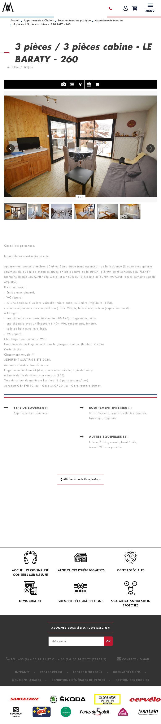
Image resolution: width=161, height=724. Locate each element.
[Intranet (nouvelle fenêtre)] (22, 672)
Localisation (80, 82)
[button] (134, 8)
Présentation (72, 82)
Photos (64, 82)
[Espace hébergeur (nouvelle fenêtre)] (88, 672)
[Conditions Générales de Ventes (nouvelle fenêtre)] (78, 680)
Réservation (97, 82)
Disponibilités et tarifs (89, 82)
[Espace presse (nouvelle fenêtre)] (51, 672)
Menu (150, 8)
